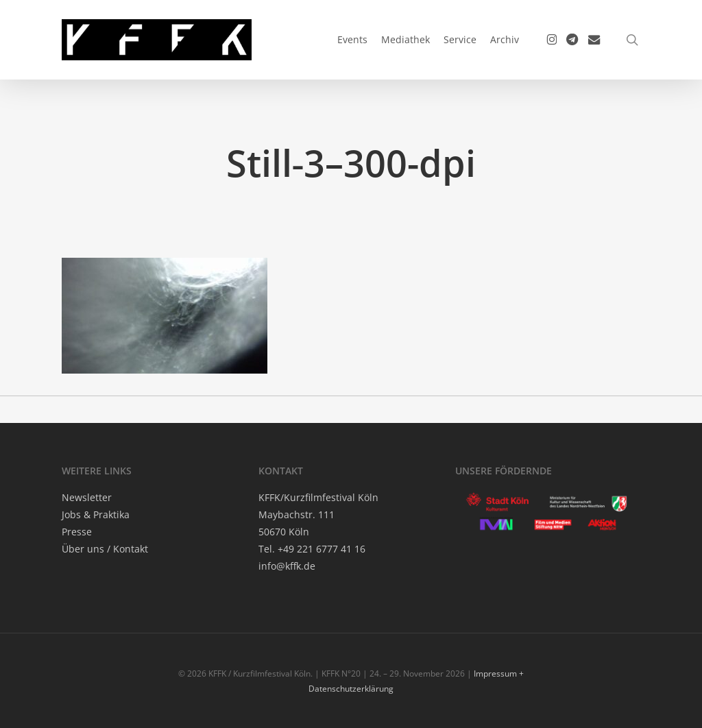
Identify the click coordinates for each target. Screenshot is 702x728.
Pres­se (77, 531)
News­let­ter (87, 497)
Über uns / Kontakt (105, 548)
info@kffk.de (286, 565)
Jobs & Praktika (96, 514)
